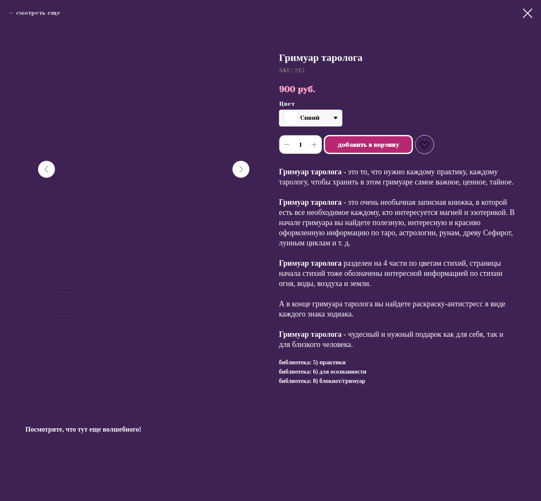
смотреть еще (38, 12)
